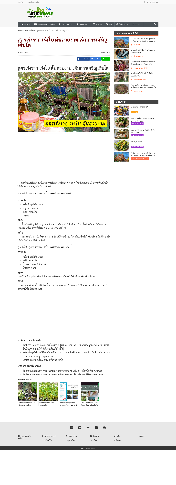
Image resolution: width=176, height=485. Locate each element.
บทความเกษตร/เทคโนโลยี (26, 30)
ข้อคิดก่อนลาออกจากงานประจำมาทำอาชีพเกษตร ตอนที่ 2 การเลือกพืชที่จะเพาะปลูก (62, 370)
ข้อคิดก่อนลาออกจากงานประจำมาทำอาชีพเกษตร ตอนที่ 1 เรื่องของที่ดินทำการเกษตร (63, 374)
